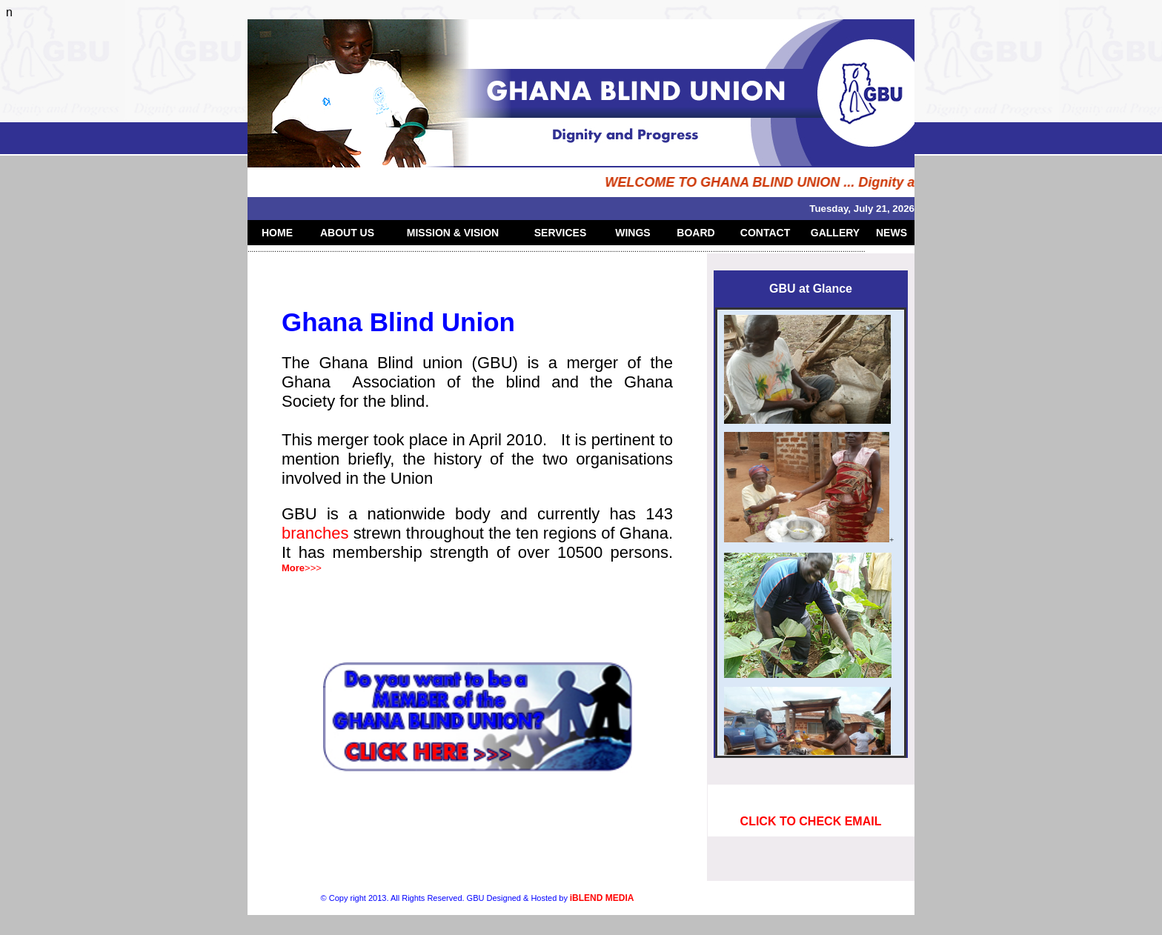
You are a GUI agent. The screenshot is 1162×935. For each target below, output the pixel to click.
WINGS (632, 233)
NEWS (891, 233)
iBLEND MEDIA (602, 898)
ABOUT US (347, 233)
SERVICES (560, 233)
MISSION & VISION (453, 233)
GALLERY (835, 233)
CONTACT (765, 233)
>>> (302, 567)
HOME (277, 233)
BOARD (695, 233)
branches (317, 533)
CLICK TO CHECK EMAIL (811, 821)
